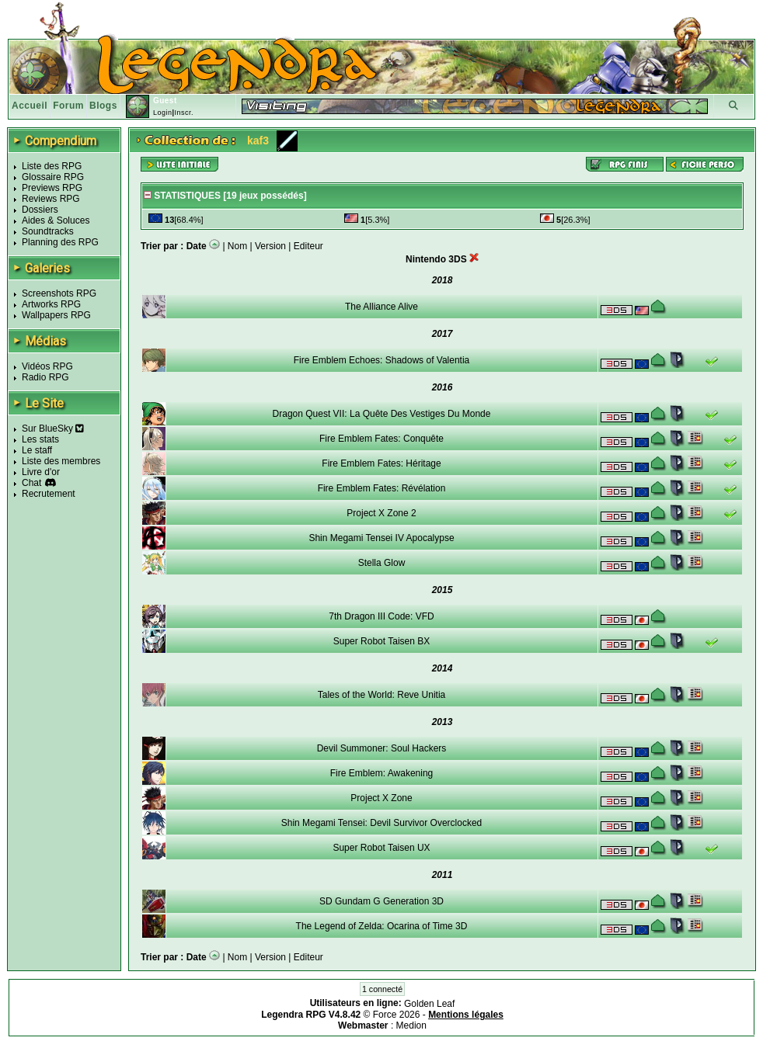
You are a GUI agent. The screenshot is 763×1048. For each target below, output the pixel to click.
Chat (31, 482)
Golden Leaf (429, 1003)
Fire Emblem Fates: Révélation (382, 488)
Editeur (308, 246)
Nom (237, 246)
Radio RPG (45, 377)
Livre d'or (41, 472)
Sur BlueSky (53, 428)
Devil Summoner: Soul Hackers (382, 748)
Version (270, 246)
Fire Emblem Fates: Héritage (381, 463)
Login (162, 112)
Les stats (40, 439)
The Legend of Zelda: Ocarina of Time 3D (382, 926)
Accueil (29, 105)
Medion (411, 1025)
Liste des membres (61, 461)
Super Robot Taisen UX (381, 847)
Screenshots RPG (59, 293)
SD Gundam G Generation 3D (381, 901)
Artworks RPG (51, 304)
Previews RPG (52, 187)
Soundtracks (48, 231)
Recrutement (48, 493)
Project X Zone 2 (381, 513)
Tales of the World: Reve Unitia (382, 694)
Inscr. (183, 112)
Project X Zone (381, 798)
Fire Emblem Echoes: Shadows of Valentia (382, 360)
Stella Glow (382, 562)
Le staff (37, 450)
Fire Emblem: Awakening (382, 773)
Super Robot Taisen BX (381, 641)
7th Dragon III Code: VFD (381, 616)
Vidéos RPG (47, 366)
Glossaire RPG (53, 177)
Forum (68, 105)
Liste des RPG (52, 166)
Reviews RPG (51, 198)
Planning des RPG (60, 242)
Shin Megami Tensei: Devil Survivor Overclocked (382, 822)
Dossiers (40, 209)
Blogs (103, 105)
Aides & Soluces (55, 220)
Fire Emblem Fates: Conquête (381, 438)
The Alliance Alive (381, 306)
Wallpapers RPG (56, 315)
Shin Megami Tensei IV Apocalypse (381, 538)
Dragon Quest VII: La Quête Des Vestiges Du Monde (382, 413)
